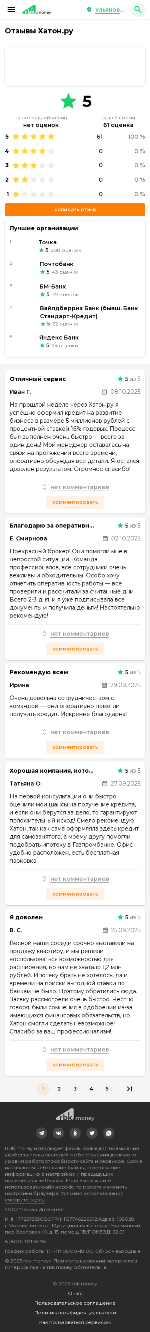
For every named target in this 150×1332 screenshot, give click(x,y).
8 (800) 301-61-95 (25, 1241)
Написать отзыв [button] (75, 210)
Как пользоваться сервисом (75, 1322)
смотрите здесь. (25, 1200)
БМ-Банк (53, 286)
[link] (75, 66)
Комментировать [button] (75, 502)
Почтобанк (57, 264)
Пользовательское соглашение (75, 1303)
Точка (47, 242)
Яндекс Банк (59, 337)
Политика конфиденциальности (75, 1312)
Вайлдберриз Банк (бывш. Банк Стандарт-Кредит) (89, 312)
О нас (75, 1293)
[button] (11, 9)
